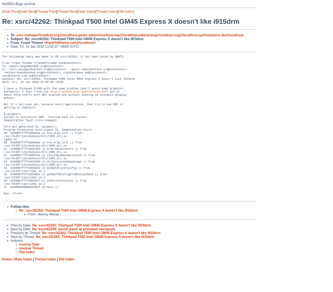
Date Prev (10, 11)
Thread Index (107, 11)
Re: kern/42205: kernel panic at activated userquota (73, 258)
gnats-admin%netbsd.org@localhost (107, 35)
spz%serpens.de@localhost (221, 35)
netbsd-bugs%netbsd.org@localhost (168, 35)
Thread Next (67, 11)
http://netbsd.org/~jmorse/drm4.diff (79, 99)
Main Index (23, 288)
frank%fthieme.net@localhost (70, 43)
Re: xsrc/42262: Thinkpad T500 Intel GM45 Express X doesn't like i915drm (78, 239)
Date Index (86, 11)
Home (6, 288)
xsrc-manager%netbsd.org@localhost (47, 35)
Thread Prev (46, 11)
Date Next (27, 11)
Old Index (126, 11)
